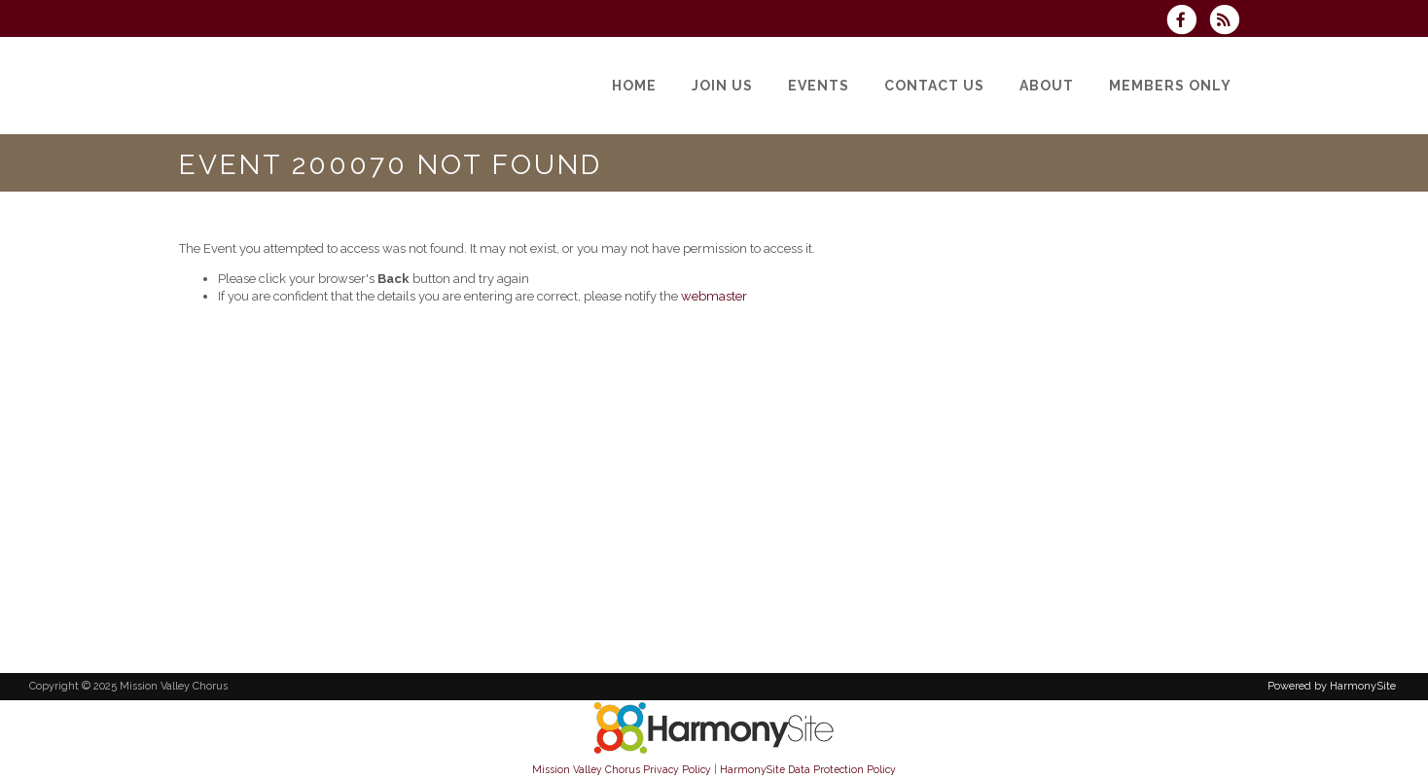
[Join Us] (722, 85)
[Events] (818, 85)
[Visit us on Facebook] (1187, 22)
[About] (1046, 85)
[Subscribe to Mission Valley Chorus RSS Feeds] (1229, 22)
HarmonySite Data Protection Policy (808, 769)
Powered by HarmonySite (1331, 686)
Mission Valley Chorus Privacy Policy (621, 769)
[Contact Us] (934, 85)
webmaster (714, 296)
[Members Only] (1170, 85)
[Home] (634, 85)
